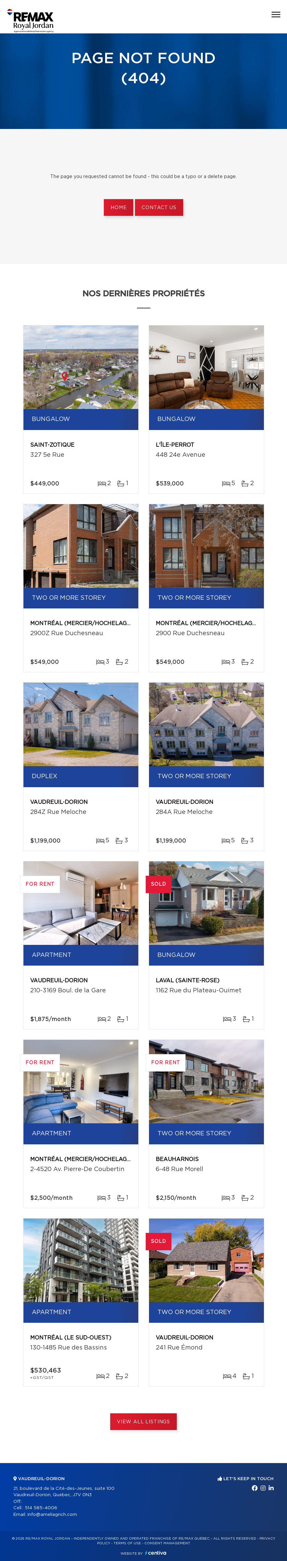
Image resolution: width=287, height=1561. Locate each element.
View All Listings (143, 1422)
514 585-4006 (41, 1508)
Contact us (159, 207)
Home (119, 207)
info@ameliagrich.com (52, 1515)
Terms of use (127, 1543)
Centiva (155, 1553)
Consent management (167, 1543)
